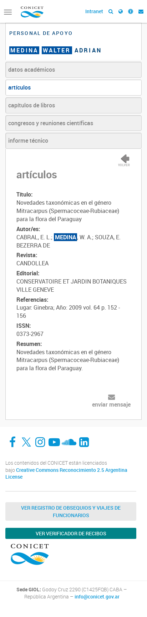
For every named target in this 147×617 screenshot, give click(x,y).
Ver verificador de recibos (71, 533)
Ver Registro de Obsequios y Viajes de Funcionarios (71, 511)
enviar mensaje (111, 404)
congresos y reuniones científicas (50, 123)
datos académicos (31, 69)
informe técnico (28, 140)
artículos (19, 87)
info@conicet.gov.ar (97, 596)
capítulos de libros (31, 105)
